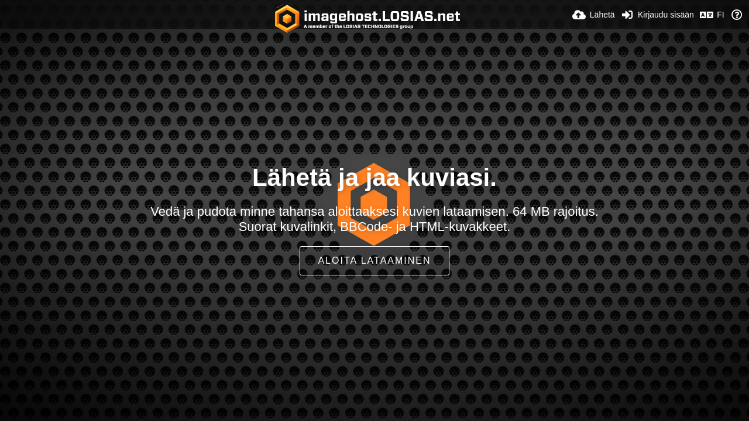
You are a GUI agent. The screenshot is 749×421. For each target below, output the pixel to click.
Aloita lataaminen (374, 260)
